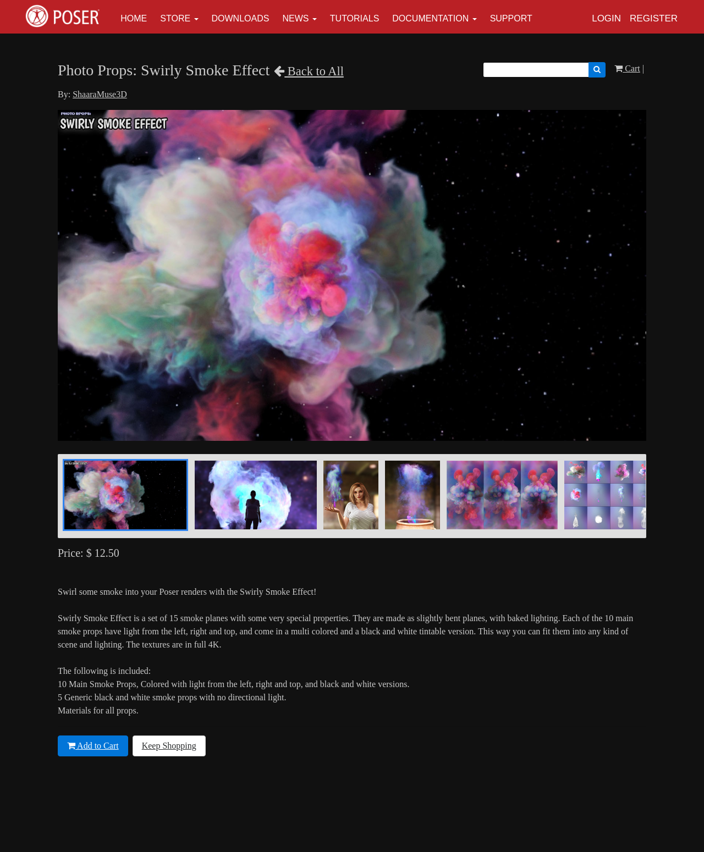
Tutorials (355, 18)
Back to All (309, 71)
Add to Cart (93, 745)
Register (654, 18)
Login (606, 18)
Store (175, 18)
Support (511, 18)
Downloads (241, 18)
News (295, 18)
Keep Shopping (169, 745)
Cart (627, 68)
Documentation (430, 18)
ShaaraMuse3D (100, 94)
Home (133, 18)
